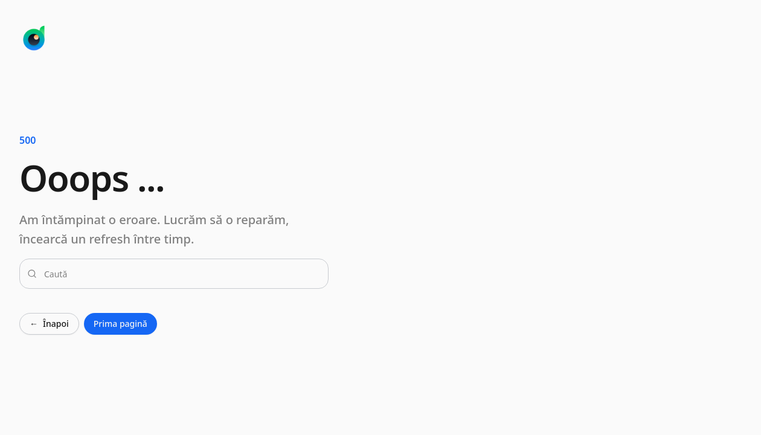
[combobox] (181, 274)
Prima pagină (120, 323)
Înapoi (49, 324)
